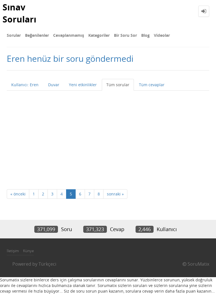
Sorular (14, 35)
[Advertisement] (108, 133)
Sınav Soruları (19, 13)
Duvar (53, 84)
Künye (28, 250)
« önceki (18, 194)
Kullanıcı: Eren (25, 84)
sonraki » (115, 194)
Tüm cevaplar (152, 84)
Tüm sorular (117, 84)
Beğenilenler (37, 35)
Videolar (162, 35)
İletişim (13, 250)
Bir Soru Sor (125, 35)
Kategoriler (99, 35)
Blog (145, 35)
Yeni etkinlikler (83, 84)
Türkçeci (47, 264)
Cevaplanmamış (68, 35)
